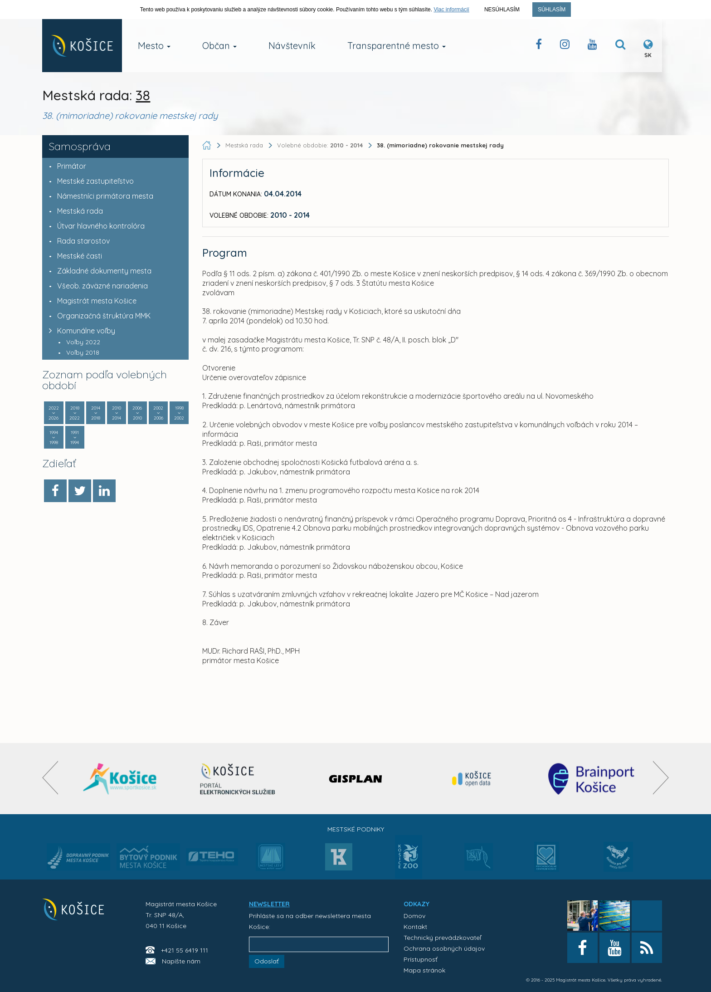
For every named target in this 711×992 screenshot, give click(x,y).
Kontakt (415, 927)
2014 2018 (95, 413)
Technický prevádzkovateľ (442, 937)
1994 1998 (53, 437)
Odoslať (266, 961)
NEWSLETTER (269, 904)
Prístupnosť (421, 959)
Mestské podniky (355, 829)
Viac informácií (451, 9)
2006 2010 (137, 413)
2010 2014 (116, 413)
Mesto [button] (154, 45)
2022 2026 (53, 413)
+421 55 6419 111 (184, 950)
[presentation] (50, 778)
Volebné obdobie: (321, 145)
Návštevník (292, 45)
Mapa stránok (424, 970)
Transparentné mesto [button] (396, 45)
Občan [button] (219, 45)
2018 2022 (74, 413)
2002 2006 (158, 413)
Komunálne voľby (79, 330)
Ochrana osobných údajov (444, 948)
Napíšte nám (181, 961)
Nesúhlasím (502, 9)
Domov (414, 916)
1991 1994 (74, 437)
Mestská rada (244, 145)
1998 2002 (179, 413)
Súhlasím (551, 9)
